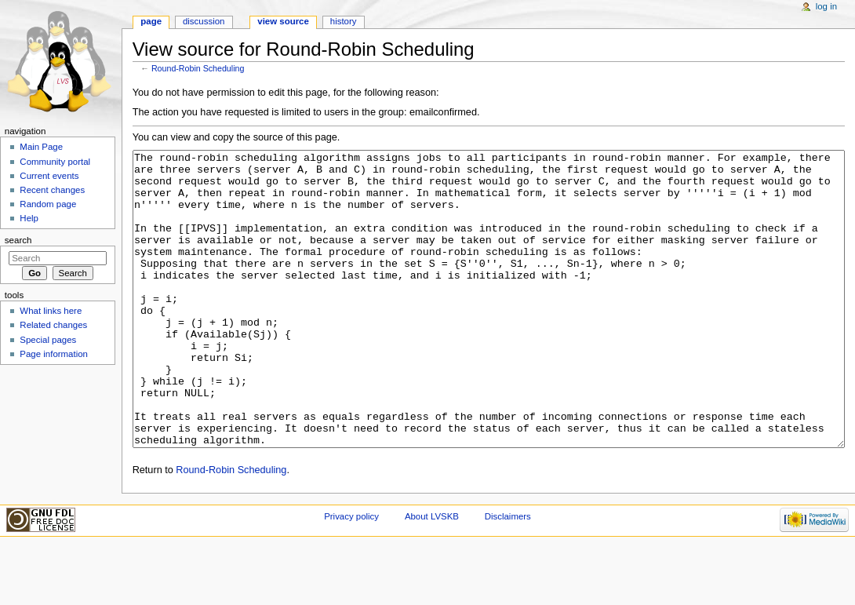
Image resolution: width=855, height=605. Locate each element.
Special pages (48, 339)
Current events (49, 175)
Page (151, 21)
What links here (51, 310)
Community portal (55, 161)
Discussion (203, 21)
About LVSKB (432, 575)
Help (29, 218)
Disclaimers (508, 575)
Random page (48, 204)
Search (18, 240)
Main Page (41, 146)
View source (283, 21)
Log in (826, 6)
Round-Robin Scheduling (197, 68)
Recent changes (52, 190)
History (343, 21)
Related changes (53, 325)
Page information (54, 354)
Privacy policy (351, 575)
